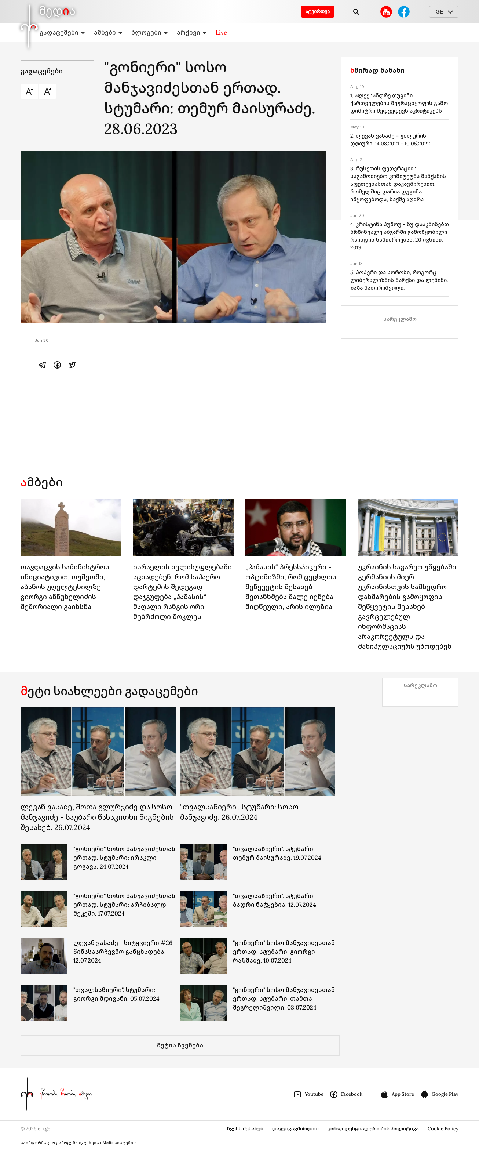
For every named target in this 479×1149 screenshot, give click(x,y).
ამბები (108, 32)
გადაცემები (62, 32)
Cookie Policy (443, 1129)
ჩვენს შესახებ (245, 1129)
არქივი (192, 32)
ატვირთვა (318, 11)
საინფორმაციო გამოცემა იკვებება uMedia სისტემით (79, 1143)
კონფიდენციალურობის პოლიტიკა (373, 1129)
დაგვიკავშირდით (295, 1129)
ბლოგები (149, 32)
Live (221, 32)
